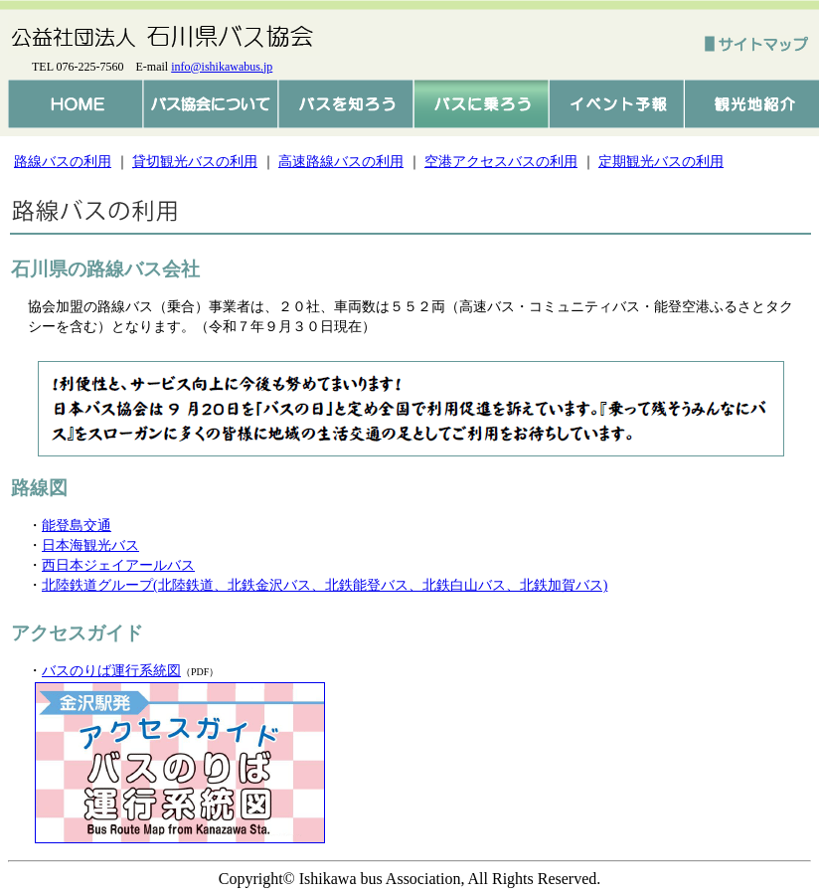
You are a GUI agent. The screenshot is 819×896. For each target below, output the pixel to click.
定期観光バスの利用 (661, 161)
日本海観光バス (90, 545)
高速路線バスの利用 (341, 161)
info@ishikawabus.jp (221, 67)
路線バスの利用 (62, 161)
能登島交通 (76, 525)
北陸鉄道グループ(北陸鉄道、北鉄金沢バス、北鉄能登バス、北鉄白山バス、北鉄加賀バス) (324, 585)
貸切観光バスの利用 (194, 161)
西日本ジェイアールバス (118, 565)
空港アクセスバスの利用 (500, 161)
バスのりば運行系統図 (111, 670)
